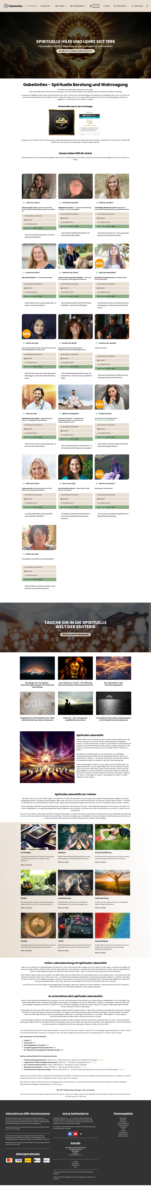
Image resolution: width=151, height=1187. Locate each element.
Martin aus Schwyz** (105, 483)
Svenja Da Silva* (103, 413)
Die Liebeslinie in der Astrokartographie (113, 684)
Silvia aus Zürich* (31, 483)
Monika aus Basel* (67, 343)
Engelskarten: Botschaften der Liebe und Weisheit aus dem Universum (37, 719)
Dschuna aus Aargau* (106, 343)
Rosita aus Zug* (30, 554)
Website (101, 1060)
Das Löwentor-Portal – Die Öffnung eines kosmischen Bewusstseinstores (75, 684)
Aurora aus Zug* (67, 483)
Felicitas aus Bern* (104, 202)
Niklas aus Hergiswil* (68, 413)
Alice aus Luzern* (31, 202)
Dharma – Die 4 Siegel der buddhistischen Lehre (75, 719)
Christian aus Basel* (68, 202)
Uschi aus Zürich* (31, 272)
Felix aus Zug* (29, 413)
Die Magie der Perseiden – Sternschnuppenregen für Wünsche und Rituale (37, 685)
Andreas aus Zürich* (68, 272)
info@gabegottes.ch (75, 1155)
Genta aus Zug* (30, 343)
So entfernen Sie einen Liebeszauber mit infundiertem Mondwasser (113, 719)
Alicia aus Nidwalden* (105, 272)
